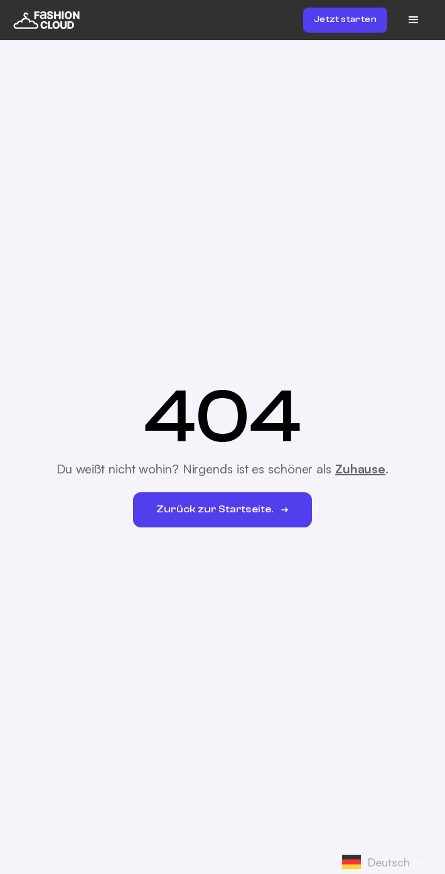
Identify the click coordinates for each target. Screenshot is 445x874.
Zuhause (360, 469)
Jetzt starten (345, 19)
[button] (413, 20)
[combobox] (386, 862)
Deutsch (376, 862)
